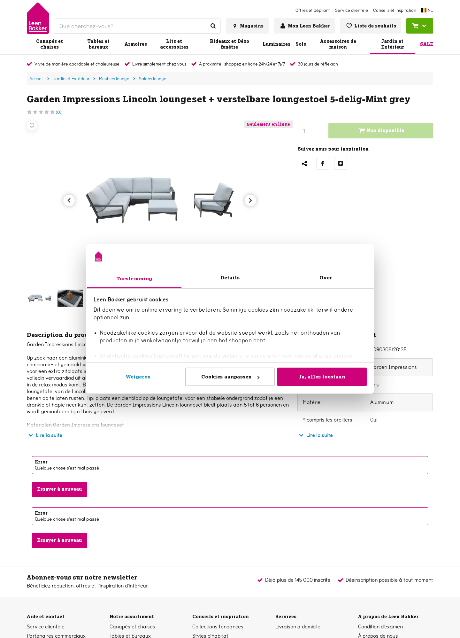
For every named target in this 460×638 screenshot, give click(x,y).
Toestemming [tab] (134, 278)
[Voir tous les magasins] (247, 26)
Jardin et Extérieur (392, 44)
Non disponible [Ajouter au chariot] (381, 131)
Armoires (136, 44)
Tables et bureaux (98, 44)
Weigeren (138, 376)
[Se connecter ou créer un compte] (304, 26)
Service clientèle (46, 627)
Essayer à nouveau (59, 489)
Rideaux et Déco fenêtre (229, 44)
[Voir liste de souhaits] (370, 26)
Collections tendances (217, 627)
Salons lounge (152, 78)
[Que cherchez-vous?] (213, 26)
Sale (426, 44)
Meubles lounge (114, 78)
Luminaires (276, 44)
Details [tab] (230, 277)
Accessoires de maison (338, 44)
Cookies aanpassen (230, 376)
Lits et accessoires (174, 44)
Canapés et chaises (49, 44)
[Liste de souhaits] (32, 126)
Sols (300, 44)
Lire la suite (44, 435)
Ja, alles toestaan (322, 376)
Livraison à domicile (297, 627)
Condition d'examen (380, 627)
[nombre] (310, 130)
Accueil (36, 78)
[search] (137, 26)
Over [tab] (325, 277)
